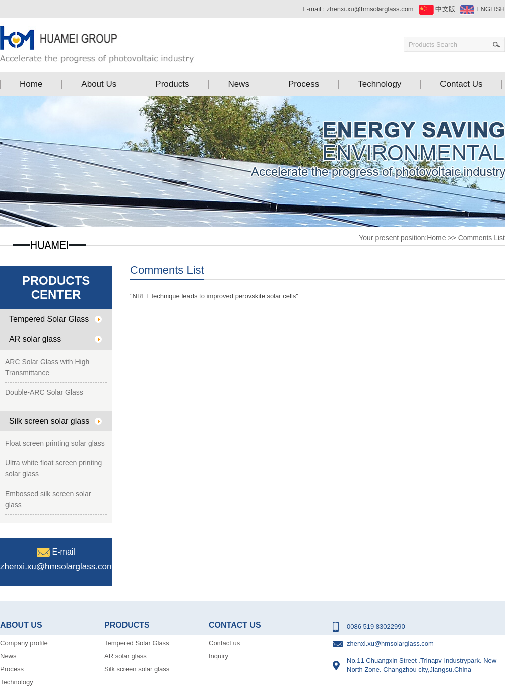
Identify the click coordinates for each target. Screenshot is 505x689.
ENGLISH (482, 9)
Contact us (224, 643)
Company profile (24, 643)
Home (436, 238)
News (8, 656)
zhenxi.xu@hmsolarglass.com (370, 9)
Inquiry (218, 656)
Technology (16, 682)
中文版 (437, 9)
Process (12, 669)
